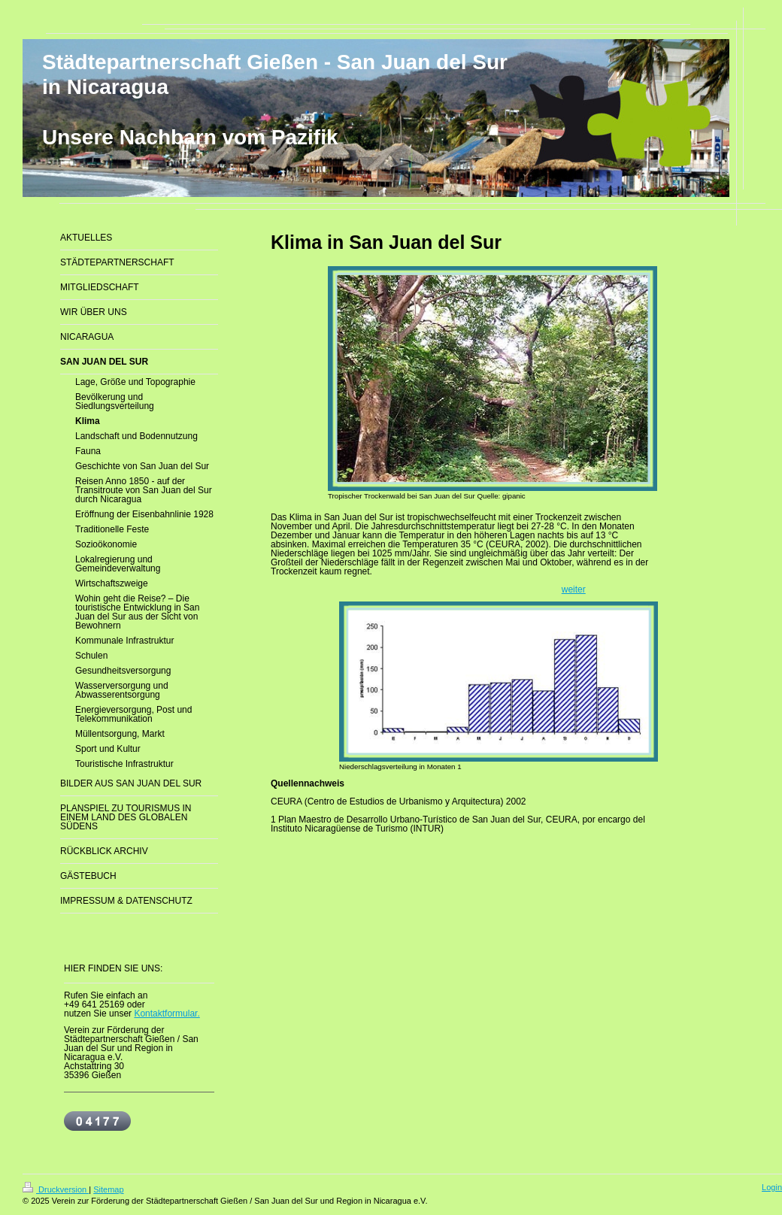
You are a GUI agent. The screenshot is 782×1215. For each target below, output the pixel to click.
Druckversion (56, 1189)
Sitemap (108, 1189)
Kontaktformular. (166, 1013)
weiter (574, 589)
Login (772, 1187)
